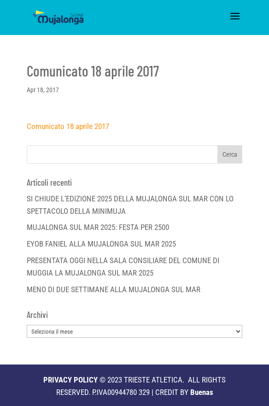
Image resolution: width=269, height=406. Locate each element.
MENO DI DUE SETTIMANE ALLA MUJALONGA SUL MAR (113, 289)
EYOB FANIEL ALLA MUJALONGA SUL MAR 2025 (101, 243)
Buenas (201, 392)
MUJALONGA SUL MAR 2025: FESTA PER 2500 (98, 227)
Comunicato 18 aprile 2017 (68, 126)
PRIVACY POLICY (70, 379)
